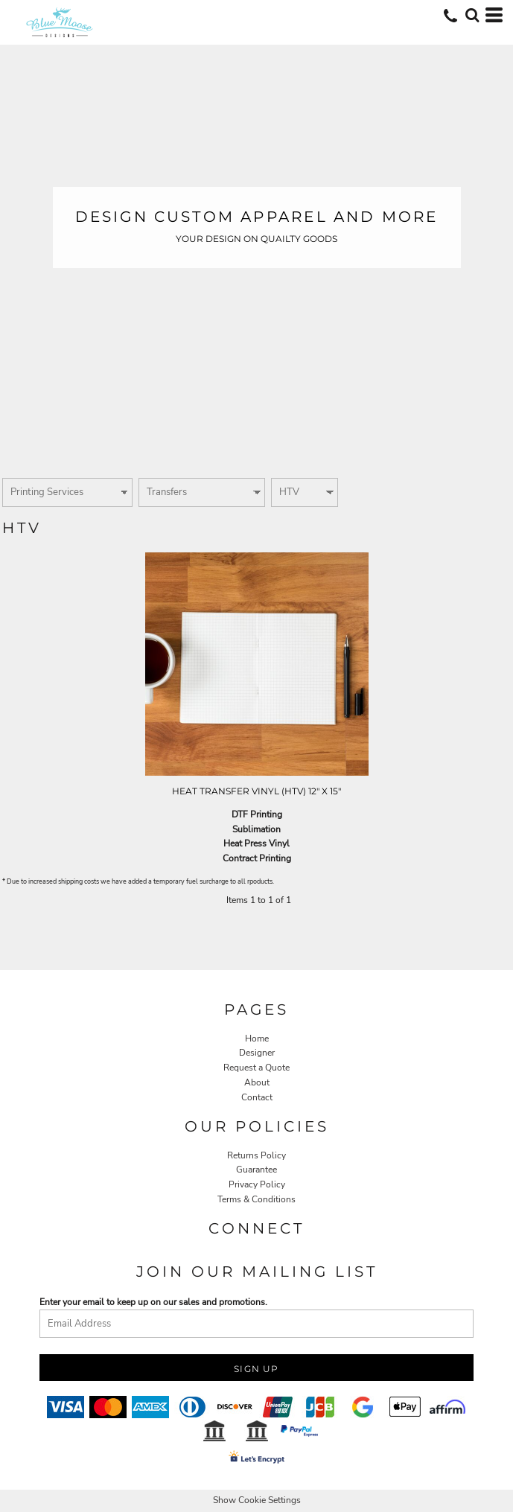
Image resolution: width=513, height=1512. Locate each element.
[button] (472, 14)
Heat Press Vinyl (256, 843)
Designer (257, 1053)
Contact (257, 1097)
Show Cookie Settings (257, 1500)
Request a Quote (256, 1068)
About (257, 1082)
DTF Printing (257, 814)
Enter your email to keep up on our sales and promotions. (153, 1302)
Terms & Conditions (256, 1199)
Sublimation (256, 829)
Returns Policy (256, 1155)
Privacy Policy (257, 1184)
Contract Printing (257, 858)
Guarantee (256, 1170)
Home (257, 1038)
